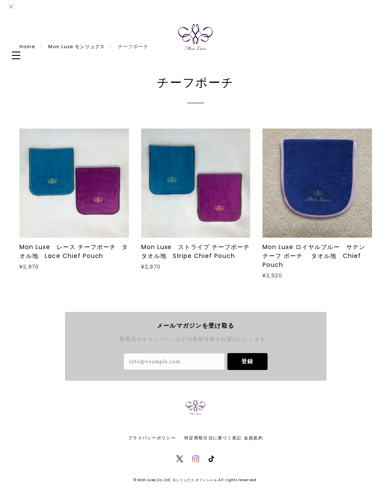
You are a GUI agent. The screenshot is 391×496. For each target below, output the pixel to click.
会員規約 (253, 438)
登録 (247, 361)
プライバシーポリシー (152, 438)
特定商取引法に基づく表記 (212, 438)
